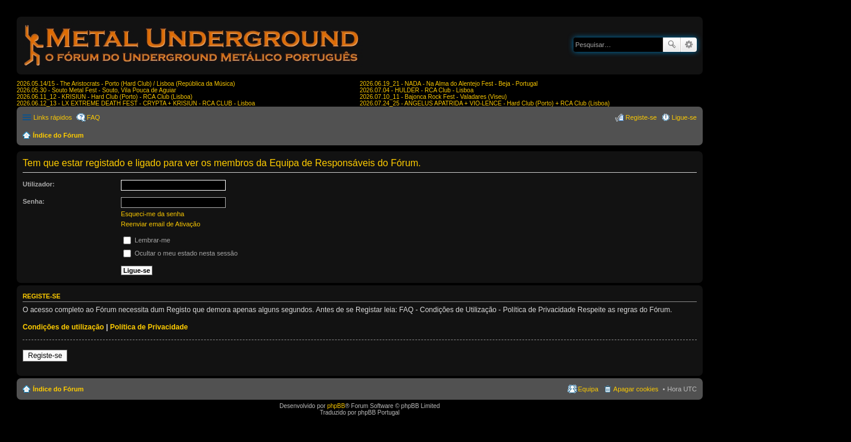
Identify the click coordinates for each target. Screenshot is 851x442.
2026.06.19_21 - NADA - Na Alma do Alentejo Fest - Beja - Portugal (449, 83)
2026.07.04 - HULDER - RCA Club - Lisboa (416, 90)
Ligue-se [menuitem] (684, 117)
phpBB (336, 406)
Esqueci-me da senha (152, 213)
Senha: (34, 201)
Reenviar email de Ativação (160, 224)
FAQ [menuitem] (93, 117)
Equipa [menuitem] (588, 389)
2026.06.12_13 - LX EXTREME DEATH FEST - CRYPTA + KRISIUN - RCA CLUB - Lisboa (136, 103)
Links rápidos (52, 117)
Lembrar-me (146, 240)
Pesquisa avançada (689, 45)
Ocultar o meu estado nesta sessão (180, 253)
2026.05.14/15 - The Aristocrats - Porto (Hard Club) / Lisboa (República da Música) (126, 83)
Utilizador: (39, 184)
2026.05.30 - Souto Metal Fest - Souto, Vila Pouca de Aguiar (96, 90)
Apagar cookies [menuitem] (636, 389)
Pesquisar (672, 45)
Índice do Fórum (58, 135)
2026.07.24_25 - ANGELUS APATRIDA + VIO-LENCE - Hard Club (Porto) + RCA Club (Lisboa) (485, 103)
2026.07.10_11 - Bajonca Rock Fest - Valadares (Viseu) (433, 97)
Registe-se (45, 355)
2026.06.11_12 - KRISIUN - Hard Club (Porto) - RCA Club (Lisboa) (104, 97)
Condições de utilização (63, 327)
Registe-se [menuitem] (641, 117)
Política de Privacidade (149, 327)
